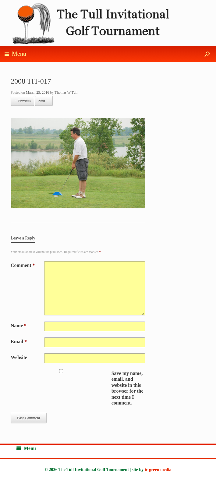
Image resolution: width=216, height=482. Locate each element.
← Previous (22, 101)
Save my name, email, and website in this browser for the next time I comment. (127, 388)
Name (19, 325)
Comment (23, 265)
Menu (15, 53)
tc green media (158, 469)
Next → (43, 101)
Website (19, 357)
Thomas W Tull (66, 92)
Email (19, 341)
